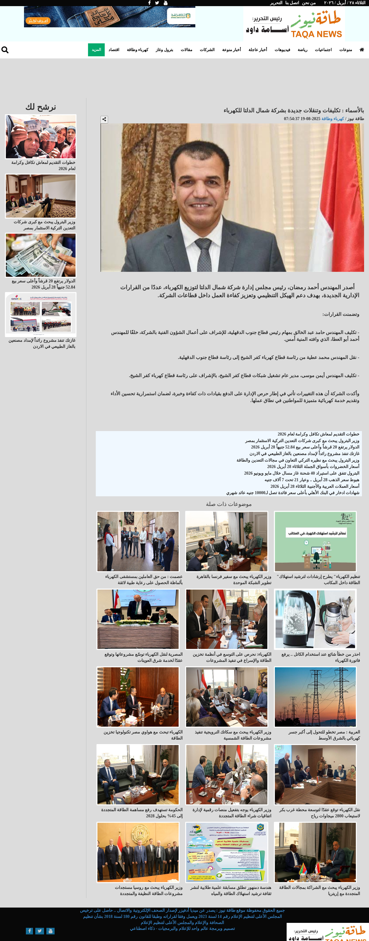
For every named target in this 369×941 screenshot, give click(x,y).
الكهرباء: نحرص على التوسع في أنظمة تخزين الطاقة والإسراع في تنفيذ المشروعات (232, 652)
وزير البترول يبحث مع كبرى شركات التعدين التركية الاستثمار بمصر (302, 440)
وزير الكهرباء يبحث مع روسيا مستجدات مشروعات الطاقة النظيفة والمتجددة (149, 877)
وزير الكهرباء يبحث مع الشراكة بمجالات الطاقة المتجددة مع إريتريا (319, 877)
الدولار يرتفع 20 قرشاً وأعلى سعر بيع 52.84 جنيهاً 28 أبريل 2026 (305, 447)
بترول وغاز (164, 50)
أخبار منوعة (231, 50)
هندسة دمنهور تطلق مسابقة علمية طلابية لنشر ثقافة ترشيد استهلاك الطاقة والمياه (230, 877)
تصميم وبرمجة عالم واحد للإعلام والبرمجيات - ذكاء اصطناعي (182, 915)
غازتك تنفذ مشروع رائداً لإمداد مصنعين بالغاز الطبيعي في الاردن (304, 453)
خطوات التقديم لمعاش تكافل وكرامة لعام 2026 (318, 434)
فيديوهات (282, 50)
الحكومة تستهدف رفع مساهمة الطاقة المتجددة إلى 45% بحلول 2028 (142, 802)
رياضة (302, 50)
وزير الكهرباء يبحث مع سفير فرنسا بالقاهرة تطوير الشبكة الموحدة (234, 576)
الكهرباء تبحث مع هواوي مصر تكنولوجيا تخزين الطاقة (143, 726)
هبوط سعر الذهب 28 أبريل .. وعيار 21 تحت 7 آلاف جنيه (312, 479)
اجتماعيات (323, 50)
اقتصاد (113, 50)
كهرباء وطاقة (137, 50)
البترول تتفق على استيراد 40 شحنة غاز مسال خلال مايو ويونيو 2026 (302, 473)
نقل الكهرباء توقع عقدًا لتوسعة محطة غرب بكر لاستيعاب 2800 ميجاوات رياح (319, 802)
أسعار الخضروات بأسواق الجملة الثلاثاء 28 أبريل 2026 (313, 466)
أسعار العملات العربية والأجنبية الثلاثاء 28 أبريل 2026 (315, 486)
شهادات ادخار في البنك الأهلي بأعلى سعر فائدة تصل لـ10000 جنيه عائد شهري (292, 492)
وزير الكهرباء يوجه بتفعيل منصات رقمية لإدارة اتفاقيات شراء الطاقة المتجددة (232, 802)
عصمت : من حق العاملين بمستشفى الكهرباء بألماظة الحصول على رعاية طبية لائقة (144, 576)
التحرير (276, 2)
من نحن (309, 2)
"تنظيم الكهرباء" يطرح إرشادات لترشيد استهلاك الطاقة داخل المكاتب (318, 576)
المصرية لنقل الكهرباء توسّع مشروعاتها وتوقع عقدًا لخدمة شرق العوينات (143, 652)
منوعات (345, 50)
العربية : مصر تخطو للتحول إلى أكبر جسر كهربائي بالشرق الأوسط (324, 726)
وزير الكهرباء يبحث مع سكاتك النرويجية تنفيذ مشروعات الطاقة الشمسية (233, 726)
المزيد (96, 50)
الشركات (207, 50)
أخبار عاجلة (258, 50)
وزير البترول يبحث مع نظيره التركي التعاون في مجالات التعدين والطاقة (298, 460)
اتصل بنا (292, 2)
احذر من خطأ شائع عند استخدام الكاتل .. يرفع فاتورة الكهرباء (320, 652)
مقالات (186, 50)
